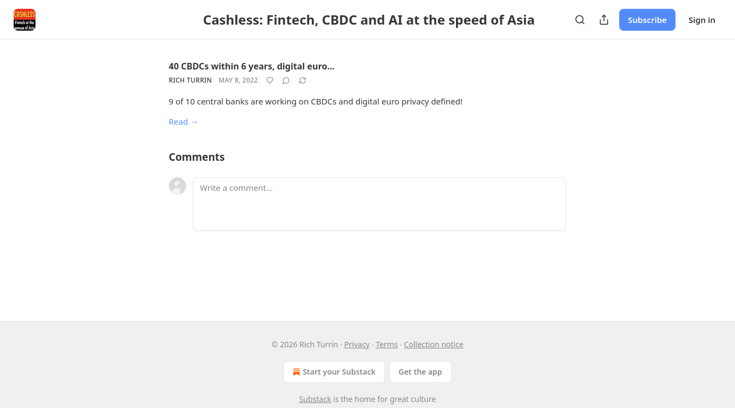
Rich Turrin (190, 80)
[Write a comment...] (379, 204)
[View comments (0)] (286, 80)
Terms (387, 344)
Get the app (420, 371)
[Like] (270, 80)
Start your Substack (333, 372)
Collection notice (434, 344)
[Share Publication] (604, 20)
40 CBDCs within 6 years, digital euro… (252, 66)
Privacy (357, 344)
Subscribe (647, 19)
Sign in (702, 19)
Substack (315, 399)
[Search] (580, 20)
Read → (183, 121)
